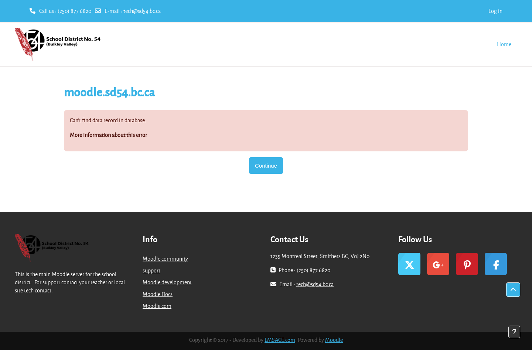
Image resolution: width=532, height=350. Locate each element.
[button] (513, 289)
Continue (266, 165)
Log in (495, 11)
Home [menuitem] (504, 44)
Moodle (334, 340)
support (151, 270)
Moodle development (167, 282)
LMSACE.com (280, 340)
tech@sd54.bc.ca (142, 11)
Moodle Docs (158, 294)
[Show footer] (514, 332)
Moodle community (165, 258)
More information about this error (108, 135)
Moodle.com (157, 306)
